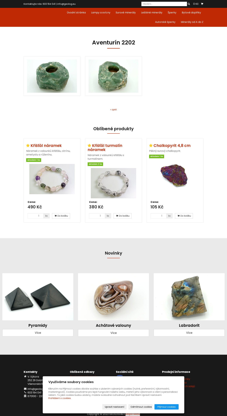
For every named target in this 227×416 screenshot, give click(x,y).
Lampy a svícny (100, 12)
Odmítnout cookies (141, 406)
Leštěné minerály (151, 12)
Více (38, 333)
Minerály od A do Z (192, 22)
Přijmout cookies (166, 406)
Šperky (172, 12)
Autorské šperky (165, 22)
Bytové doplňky (191, 12)
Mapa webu (132, 414)
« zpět (113, 109)
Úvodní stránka (76, 12)
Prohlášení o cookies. (59, 398)
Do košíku (61, 215)
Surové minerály (126, 12)
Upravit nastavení (114, 406)
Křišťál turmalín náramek (105, 147)
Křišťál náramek (46, 145)
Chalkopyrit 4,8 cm (172, 145)
